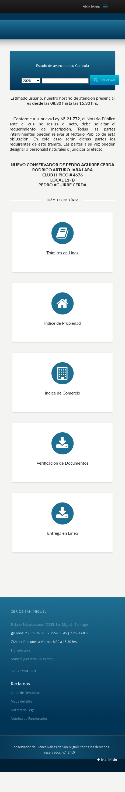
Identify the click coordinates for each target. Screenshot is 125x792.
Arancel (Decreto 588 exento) (32, 659)
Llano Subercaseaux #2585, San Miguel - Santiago (49, 624)
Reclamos (20, 684)
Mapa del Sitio (21, 701)
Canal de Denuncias (25, 692)
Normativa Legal (23, 710)
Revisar (104, 80)
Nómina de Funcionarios (29, 718)
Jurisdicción (20, 650)
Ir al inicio (109, 759)
